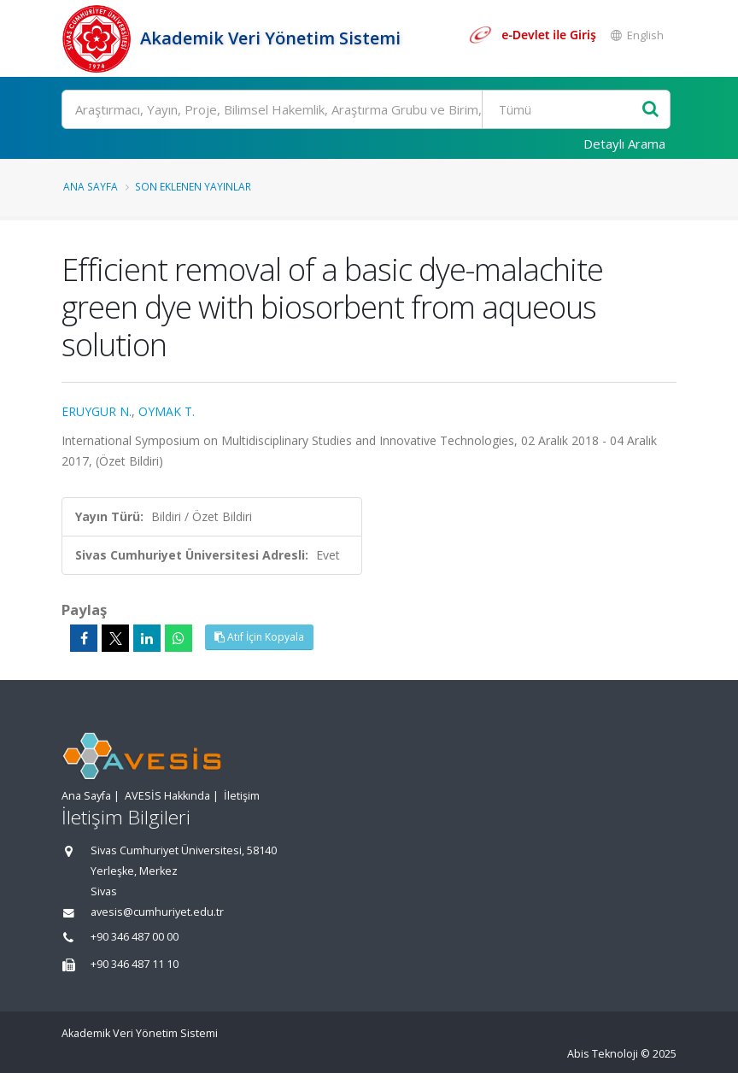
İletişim (242, 796)
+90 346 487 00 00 (135, 936)
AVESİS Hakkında (167, 796)
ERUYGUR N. (97, 411)
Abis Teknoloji (602, 1054)
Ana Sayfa (90, 186)
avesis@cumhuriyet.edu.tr (157, 912)
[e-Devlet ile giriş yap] (531, 35)
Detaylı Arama (624, 143)
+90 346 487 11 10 (135, 964)
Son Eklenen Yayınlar (193, 186)
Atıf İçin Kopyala (259, 637)
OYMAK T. (166, 411)
